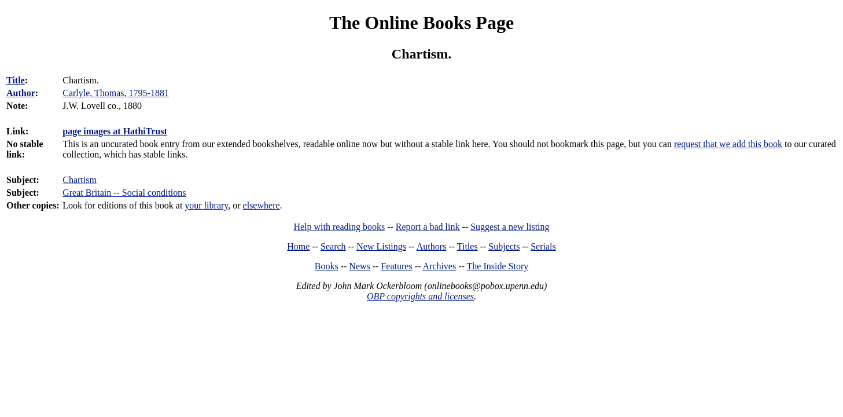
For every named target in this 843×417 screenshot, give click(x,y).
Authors (432, 246)
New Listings (381, 246)
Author (20, 93)
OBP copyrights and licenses (420, 296)
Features (396, 266)
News (359, 266)
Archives (439, 266)
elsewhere (261, 205)
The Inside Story (498, 266)
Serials (543, 246)
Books (326, 266)
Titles (467, 246)
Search (333, 246)
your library (206, 205)
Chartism (79, 180)
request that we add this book (728, 144)
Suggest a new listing (509, 227)
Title (15, 80)
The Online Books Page (421, 22)
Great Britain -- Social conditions (124, 192)
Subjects (504, 246)
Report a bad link (428, 227)
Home (298, 246)
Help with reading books (339, 227)
